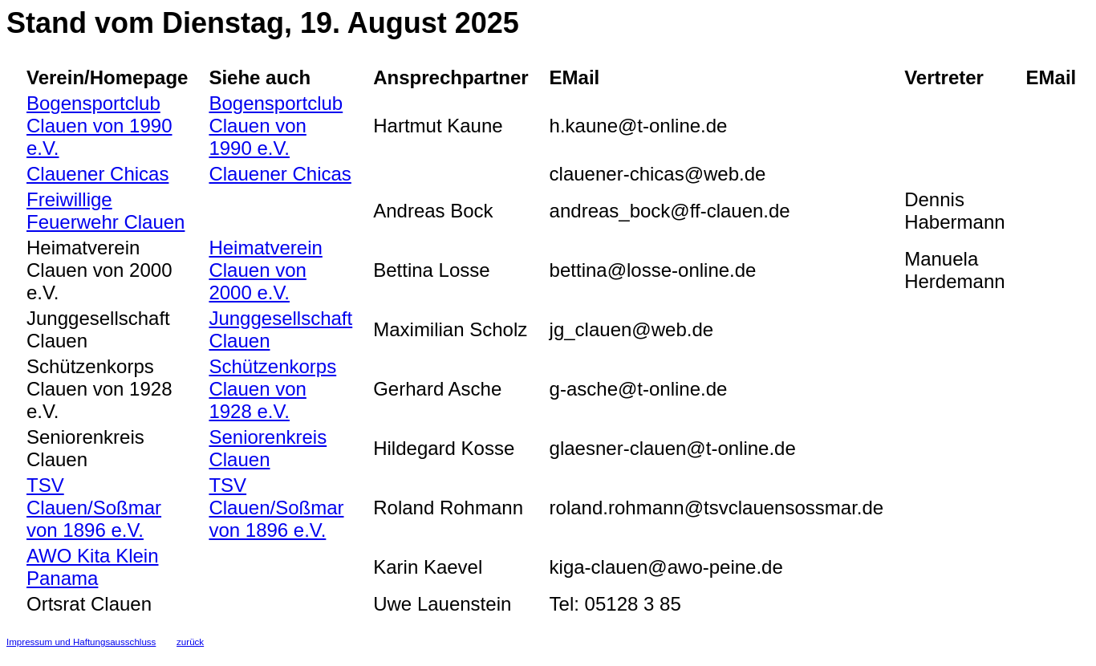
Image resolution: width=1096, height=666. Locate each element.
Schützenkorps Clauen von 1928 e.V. (272, 388)
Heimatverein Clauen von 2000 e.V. (265, 270)
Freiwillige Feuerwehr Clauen (105, 211)
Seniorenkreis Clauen (268, 448)
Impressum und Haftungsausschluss (81, 642)
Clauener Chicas (97, 174)
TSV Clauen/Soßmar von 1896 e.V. (93, 507)
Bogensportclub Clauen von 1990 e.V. (99, 125)
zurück (190, 642)
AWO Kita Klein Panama (92, 567)
